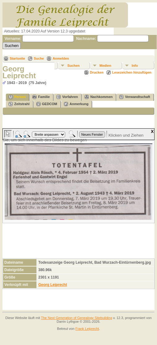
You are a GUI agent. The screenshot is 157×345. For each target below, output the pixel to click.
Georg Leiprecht (52, 285)
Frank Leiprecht (87, 328)
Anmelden (61, 58)
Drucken (97, 72)
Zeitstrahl (19, 104)
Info (135, 65)
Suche (39, 58)
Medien (105, 65)
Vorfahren (67, 97)
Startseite (17, 58)
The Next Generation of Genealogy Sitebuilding (76, 318)
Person (17, 97)
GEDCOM (46, 104)
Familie (41, 97)
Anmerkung (76, 104)
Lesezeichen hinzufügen (131, 72)
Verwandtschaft (134, 97)
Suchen (73, 65)
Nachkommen (98, 97)
